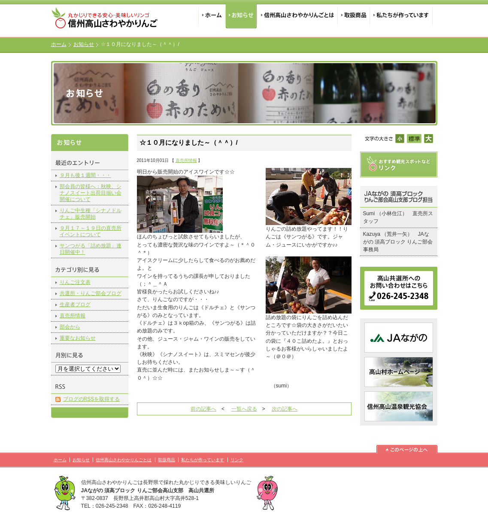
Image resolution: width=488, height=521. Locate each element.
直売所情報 (72, 316)
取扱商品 (353, 14)
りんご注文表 (75, 282)
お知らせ (241, 14)
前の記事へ (203, 409)
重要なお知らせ (78, 338)
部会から (70, 327)
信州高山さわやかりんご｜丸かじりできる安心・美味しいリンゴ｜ (106, 20)
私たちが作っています (401, 14)
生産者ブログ (75, 305)
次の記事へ (284, 409)
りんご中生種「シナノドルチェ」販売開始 (90, 213)
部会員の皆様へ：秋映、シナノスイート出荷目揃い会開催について (90, 192)
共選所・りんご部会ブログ (90, 293)
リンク (236, 459)
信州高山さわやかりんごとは (297, 14)
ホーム (211, 14)
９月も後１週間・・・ (85, 175)
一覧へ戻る (244, 409)
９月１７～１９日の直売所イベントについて (90, 231)
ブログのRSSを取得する (91, 399)
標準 (413, 138)
